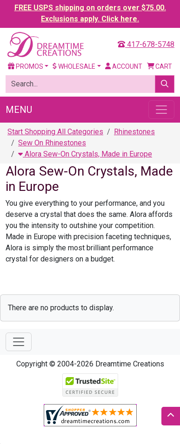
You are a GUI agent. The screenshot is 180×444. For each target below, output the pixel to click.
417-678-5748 (146, 44)
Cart (160, 66)
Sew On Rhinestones (52, 142)
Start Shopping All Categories (55, 131)
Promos (25, 66)
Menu (19, 109)
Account (123, 66)
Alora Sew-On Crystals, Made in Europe (85, 154)
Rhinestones (134, 131)
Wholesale (74, 66)
